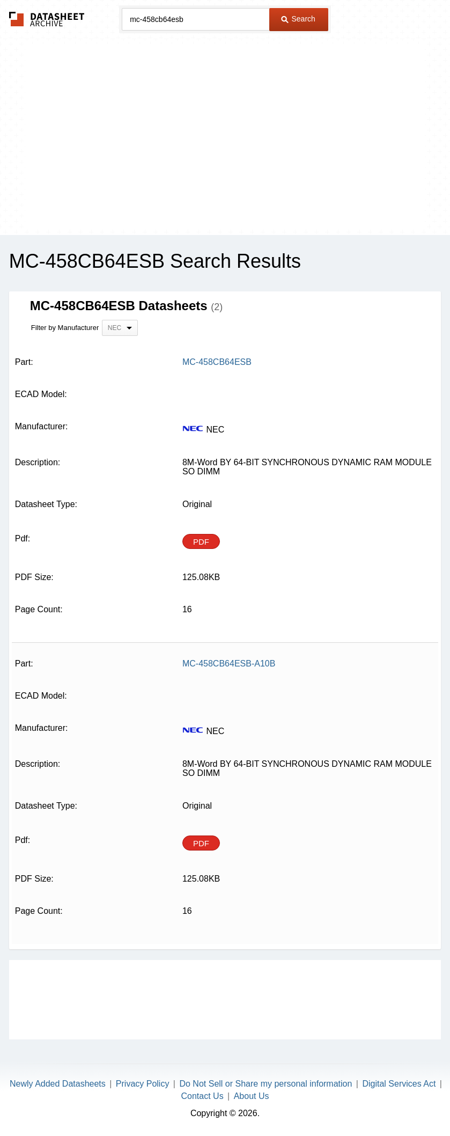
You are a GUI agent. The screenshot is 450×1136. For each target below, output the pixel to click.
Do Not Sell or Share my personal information (265, 1083)
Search (298, 18)
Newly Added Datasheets (58, 1083)
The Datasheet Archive (47, 19)
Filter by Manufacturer (65, 328)
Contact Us (202, 1096)
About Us (251, 1096)
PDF (201, 541)
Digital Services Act (399, 1083)
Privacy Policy (142, 1083)
